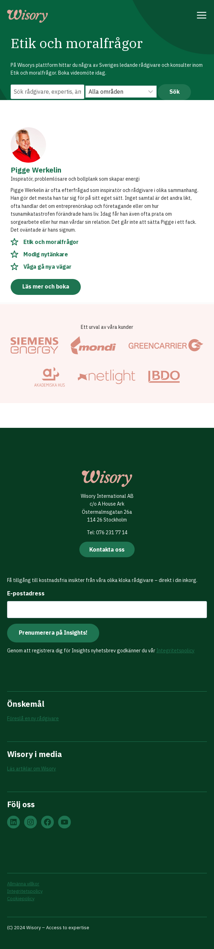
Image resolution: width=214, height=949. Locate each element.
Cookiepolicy (20, 899)
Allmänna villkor (23, 884)
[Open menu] (201, 16)
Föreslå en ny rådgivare (33, 718)
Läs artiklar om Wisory (31, 768)
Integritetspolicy (175, 650)
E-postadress (26, 593)
